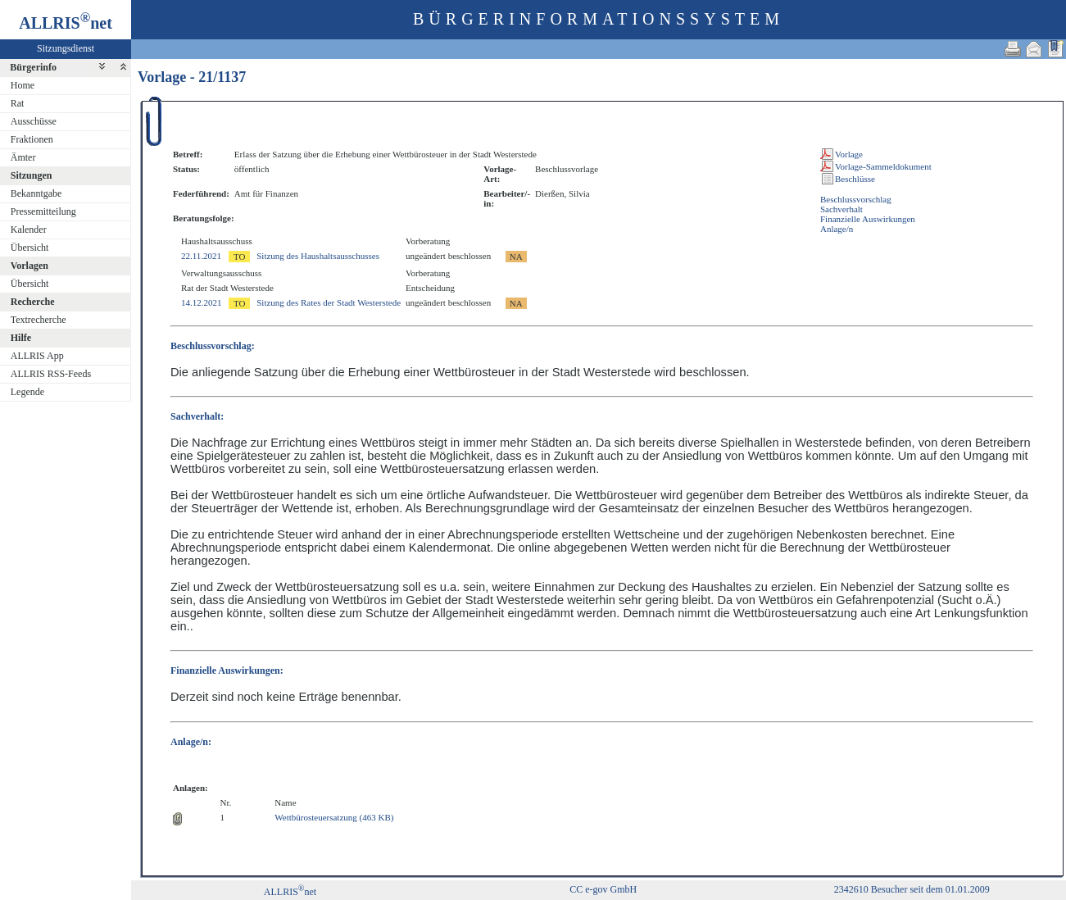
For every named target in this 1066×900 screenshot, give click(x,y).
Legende (27, 392)
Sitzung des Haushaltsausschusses (317, 256)
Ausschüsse (34, 121)
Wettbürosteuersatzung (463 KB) (333, 817)
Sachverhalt (841, 209)
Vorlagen (29, 265)
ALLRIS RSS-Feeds (51, 374)
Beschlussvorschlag (855, 199)
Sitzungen (31, 175)
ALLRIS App (37, 355)
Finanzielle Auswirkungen (867, 219)
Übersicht (30, 247)
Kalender (29, 229)
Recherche (33, 301)
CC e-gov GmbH (603, 889)
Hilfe (21, 337)
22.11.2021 (201, 256)
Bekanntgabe (36, 193)
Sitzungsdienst (65, 48)
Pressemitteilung (43, 211)
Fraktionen (32, 139)
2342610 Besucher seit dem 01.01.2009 (912, 889)
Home (22, 85)
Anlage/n (836, 229)
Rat (18, 103)
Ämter (23, 157)
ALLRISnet (290, 892)
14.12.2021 (201, 302)
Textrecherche (38, 319)
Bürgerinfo (33, 67)
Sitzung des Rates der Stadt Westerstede (328, 302)
